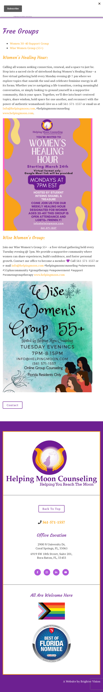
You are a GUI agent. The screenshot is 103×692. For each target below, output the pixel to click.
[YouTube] (65, 572)
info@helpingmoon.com (28, 265)
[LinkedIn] (56, 572)
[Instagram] (47, 572)
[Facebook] (37, 572)
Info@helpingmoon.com (19, 108)
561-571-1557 (53, 522)
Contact (13, 405)
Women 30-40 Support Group (29, 43)
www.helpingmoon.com (18, 113)
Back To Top (51, 509)
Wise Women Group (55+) (26, 48)
